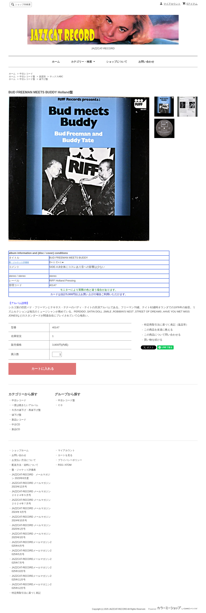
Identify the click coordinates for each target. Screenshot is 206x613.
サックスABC (56, 76)
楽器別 (42, 76)
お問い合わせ (146, 61)
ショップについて (116, 61)
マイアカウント (172, 3)
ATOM (68, 465)
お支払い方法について (24, 460)
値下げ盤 (43, 79)
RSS (60, 465)
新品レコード (19, 419)
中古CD (16, 424)
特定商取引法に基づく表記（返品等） (166, 324)
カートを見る (65, 455)
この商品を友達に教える (158, 329)
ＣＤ (60, 405)
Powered (173, 609)
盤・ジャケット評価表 (19, 262)
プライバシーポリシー (70, 460)
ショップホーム (20, 450)
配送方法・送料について (25, 465)
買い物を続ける (153, 339)
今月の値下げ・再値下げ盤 (26, 410)
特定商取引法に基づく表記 (26, 592)
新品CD (16, 429)
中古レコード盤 (27, 76)
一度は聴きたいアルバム (25, 405)
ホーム (56, 61)
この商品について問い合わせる (162, 334)
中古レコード (26, 73)
